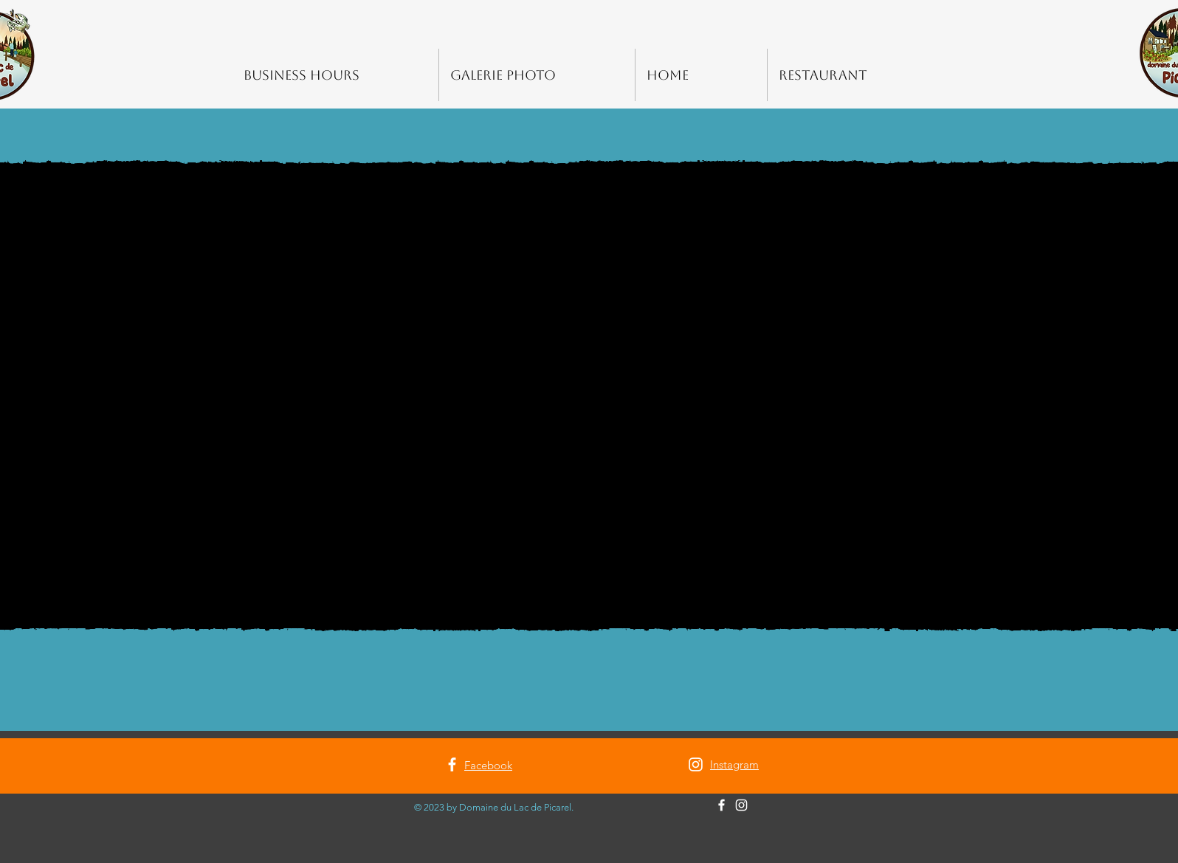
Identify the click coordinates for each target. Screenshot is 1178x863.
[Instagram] (695, 764)
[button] (589, 395)
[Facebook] (452, 764)
